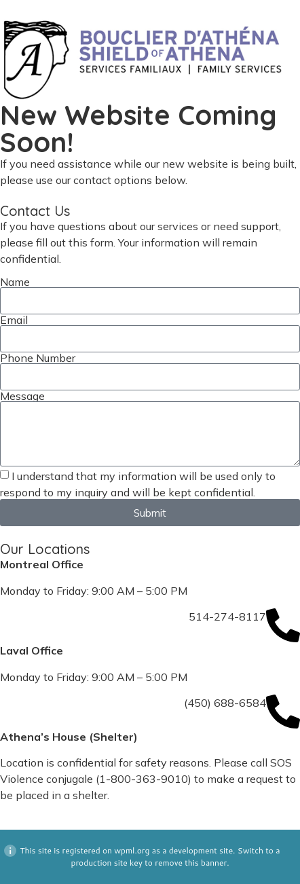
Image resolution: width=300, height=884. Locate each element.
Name (15, 281)
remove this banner (191, 862)
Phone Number (37, 357)
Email (14, 319)
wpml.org (131, 850)
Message (22, 395)
